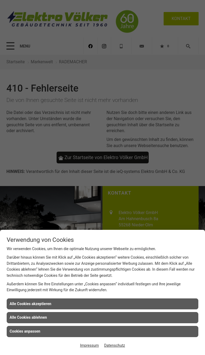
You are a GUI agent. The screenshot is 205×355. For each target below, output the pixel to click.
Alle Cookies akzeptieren (30, 304)
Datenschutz (114, 345)
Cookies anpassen (25, 331)
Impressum (89, 345)
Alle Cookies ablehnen (28, 317)
